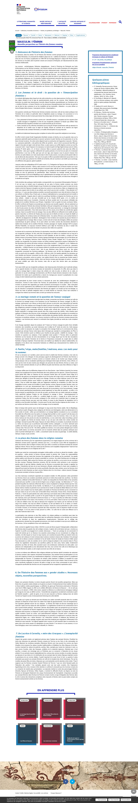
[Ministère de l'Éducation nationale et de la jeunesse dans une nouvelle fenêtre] (24, 9)
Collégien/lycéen (94, 22)
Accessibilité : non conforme (41, 793)
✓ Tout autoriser (101, 799)
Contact (17, 793)
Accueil (17, 30)
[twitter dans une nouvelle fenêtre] (72, 781)
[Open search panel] (120, 22)
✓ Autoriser (12, 399)
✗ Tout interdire (114, 799)
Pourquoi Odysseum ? (56, 793)
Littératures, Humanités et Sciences (30, 30)
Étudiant (104, 22)
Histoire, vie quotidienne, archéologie (50, 30)
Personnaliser (126, 799)
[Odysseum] (40, 9)
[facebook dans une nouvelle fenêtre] (65, 781)
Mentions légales (28, 793)
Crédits (22, 793)
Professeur (112, 22)
